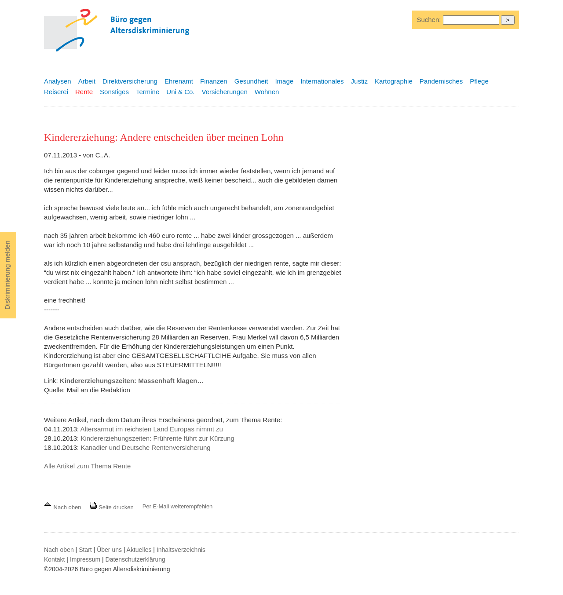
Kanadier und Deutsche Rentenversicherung (145, 447)
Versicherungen (225, 91)
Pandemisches (441, 81)
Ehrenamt (179, 81)
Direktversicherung (129, 81)
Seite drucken (111, 507)
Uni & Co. (180, 91)
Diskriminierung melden (7, 275)
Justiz (359, 81)
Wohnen (267, 91)
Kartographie (394, 81)
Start (85, 549)
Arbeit (86, 81)
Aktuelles (139, 549)
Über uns (109, 549)
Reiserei (56, 91)
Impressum (85, 559)
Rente (84, 91)
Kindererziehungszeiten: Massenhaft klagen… (132, 380)
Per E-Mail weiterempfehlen (178, 506)
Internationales (322, 81)
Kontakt (54, 559)
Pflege (479, 81)
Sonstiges (114, 91)
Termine (147, 91)
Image (284, 81)
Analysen (57, 81)
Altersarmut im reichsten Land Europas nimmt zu (151, 429)
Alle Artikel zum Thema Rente (87, 466)
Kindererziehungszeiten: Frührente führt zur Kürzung (157, 438)
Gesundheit (251, 81)
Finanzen (213, 81)
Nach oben (63, 507)
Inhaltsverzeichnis (181, 549)
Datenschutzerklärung (135, 559)
